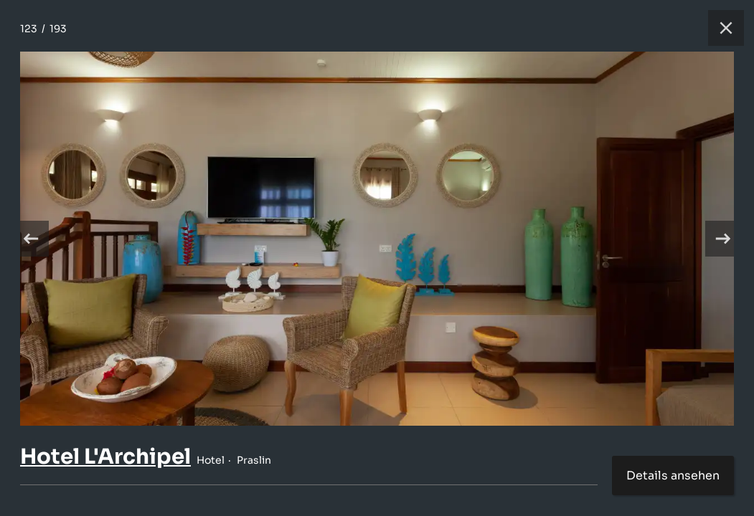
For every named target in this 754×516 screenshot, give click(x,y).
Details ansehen (673, 475)
